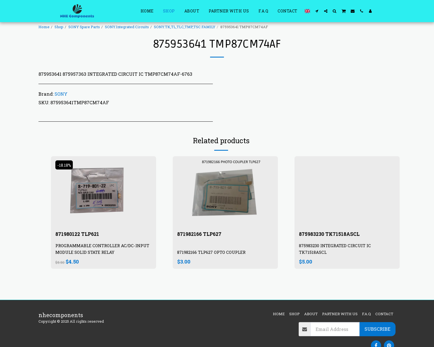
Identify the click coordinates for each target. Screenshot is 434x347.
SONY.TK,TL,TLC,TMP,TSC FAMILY (184, 26)
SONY (61, 94)
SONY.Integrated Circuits (127, 26)
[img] (225, 191)
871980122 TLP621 (80, 234)
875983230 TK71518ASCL (333, 234)
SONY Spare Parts (84, 26)
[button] (317, 11)
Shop (59, 26)
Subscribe (377, 329)
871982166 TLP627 (202, 234)
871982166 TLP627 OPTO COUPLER (214, 253)
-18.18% (65, 165)
